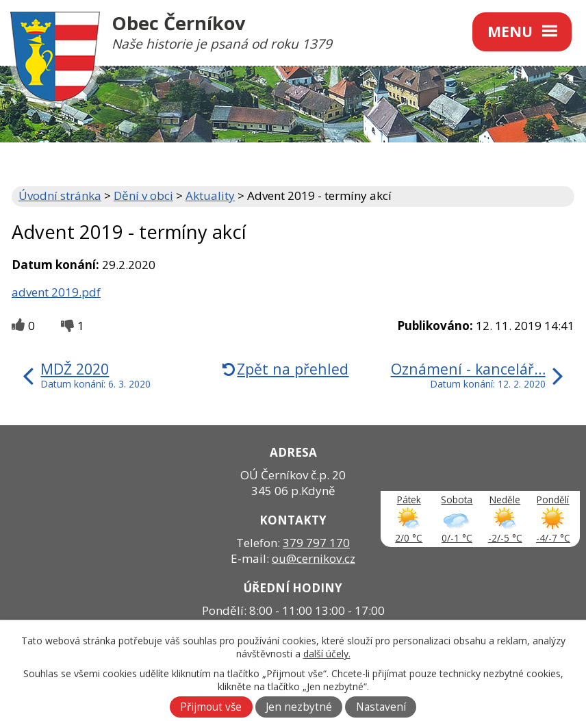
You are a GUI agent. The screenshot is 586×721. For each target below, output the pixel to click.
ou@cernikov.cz (313, 558)
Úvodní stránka (59, 195)
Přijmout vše (211, 707)
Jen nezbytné (299, 707)
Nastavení (381, 707)
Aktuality (210, 195)
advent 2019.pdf (56, 292)
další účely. (327, 653)
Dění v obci (143, 195)
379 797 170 (316, 543)
